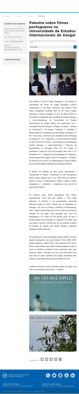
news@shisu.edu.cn (17, 41)
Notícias (30, 16)
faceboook (60, 375)
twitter (54, 375)
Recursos (18, 16)
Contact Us (48, 375)
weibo (66, 375)
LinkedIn (73, 375)
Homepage (6, 16)
